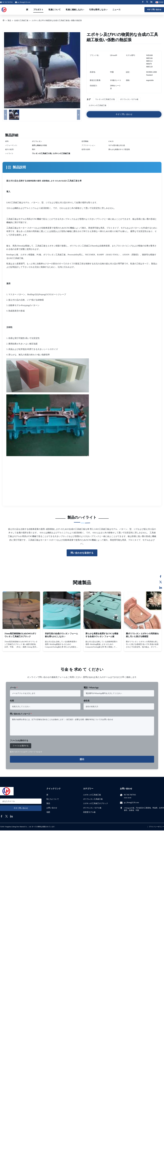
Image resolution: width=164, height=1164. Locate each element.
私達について (54, 9)
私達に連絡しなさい (75, 9)
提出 (82, 759)
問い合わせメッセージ (21, 714)
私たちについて (52, 799)
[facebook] (1, 816)
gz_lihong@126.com (24, 2)
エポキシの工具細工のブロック (95, 803)
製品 (9, 20)
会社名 (87, 701)
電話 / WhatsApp (91, 687)
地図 (48, 812)
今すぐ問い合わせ (154, 10)
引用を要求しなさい (98, 9)
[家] (4, 20)
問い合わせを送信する (82, 553)
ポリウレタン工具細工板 (93, 799)
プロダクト (38, 9)
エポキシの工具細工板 (92, 795)
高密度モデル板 (89, 812)
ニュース (116, 9)
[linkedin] (11, 816)
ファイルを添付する (19, 740)
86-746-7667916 (130, 795)
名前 (12, 701)
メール (14, 687)
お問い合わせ (51, 808)
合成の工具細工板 (21, 20)
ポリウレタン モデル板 (92, 808)
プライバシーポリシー (156, 827)
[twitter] (6, 816)
